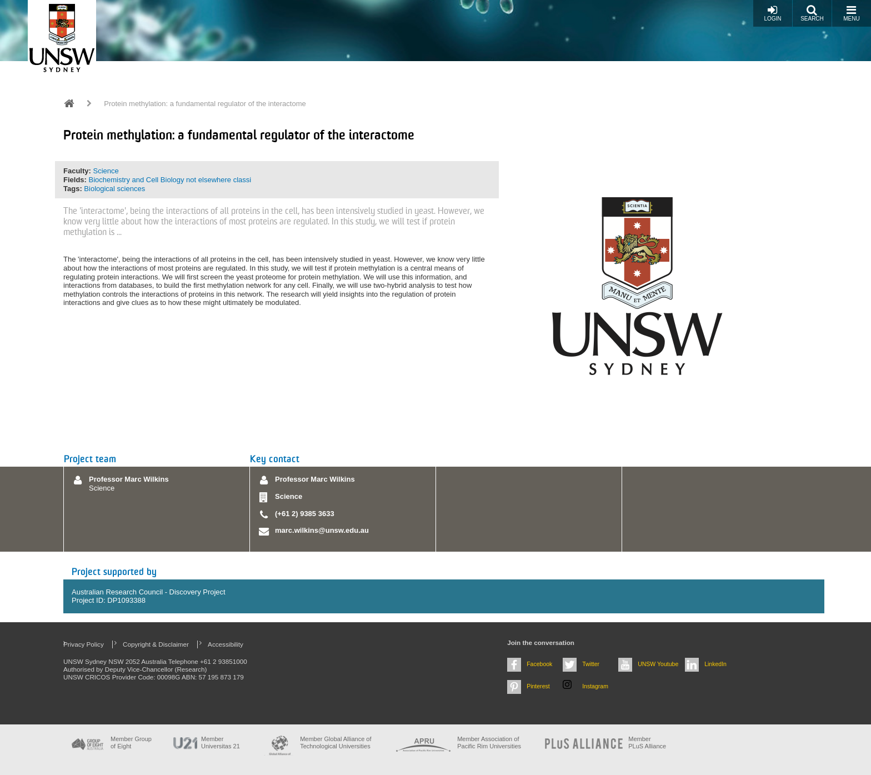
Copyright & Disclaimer (156, 644)
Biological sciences (114, 188)
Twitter (590, 664)
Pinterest (538, 686)
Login (772, 13)
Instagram (595, 686)
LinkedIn (715, 664)
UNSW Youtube (658, 664)
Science (105, 171)
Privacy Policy (83, 644)
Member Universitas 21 (220, 742)
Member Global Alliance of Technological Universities (335, 742)
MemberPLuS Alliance (647, 742)
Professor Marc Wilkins (129, 479)
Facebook (539, 664)
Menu (851, 13)
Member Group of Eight (131, 742)
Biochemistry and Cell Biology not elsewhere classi (170, 180)
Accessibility (225, 644)
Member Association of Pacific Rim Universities (489, 742)
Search (812, 13)
